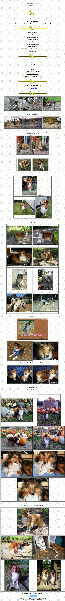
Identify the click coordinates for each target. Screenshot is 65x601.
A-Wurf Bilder (32, 88)
